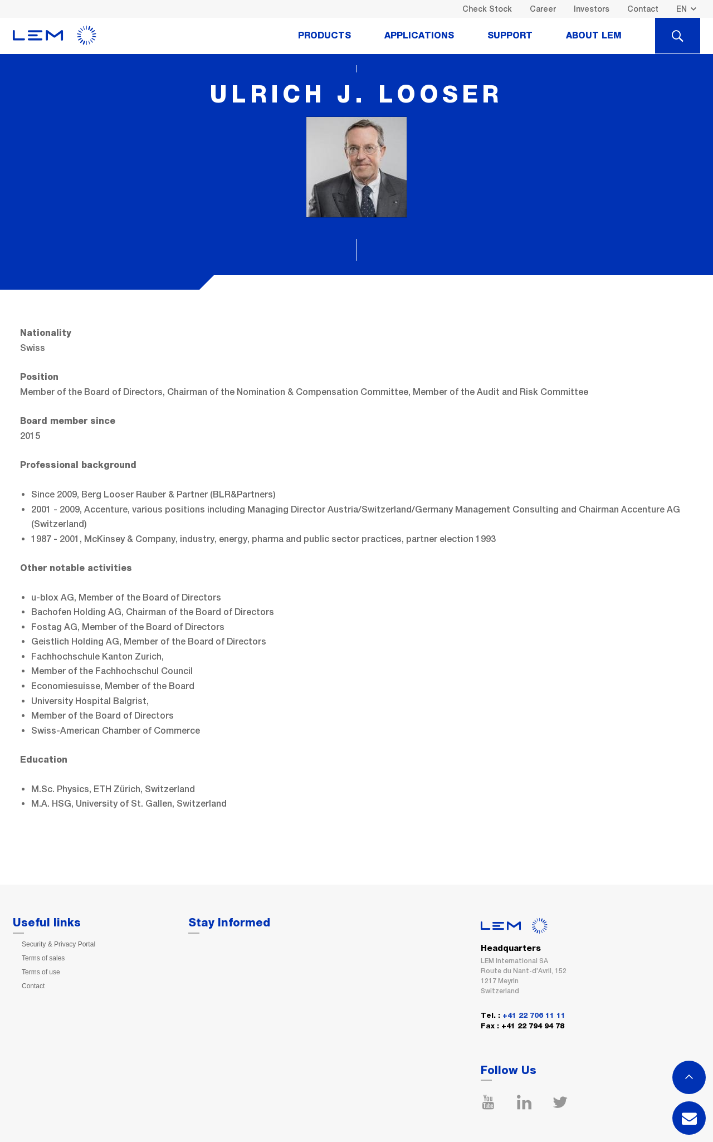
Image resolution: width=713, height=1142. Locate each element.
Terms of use (41, 972)
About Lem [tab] (594, 35)
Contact (642, 8)
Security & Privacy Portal (58, 944)
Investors (591, 8)
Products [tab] (324, 35)
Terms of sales (43, 958)
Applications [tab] (419, 35)
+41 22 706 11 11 (533, 1015)
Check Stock (487, 8)
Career (543, 8)
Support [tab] (510, 35)
